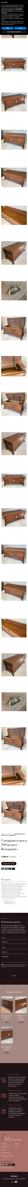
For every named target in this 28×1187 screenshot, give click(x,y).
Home (3, 834)
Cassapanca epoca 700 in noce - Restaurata (21, 1017)
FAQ (16, 1147)
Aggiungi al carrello (8, 863)
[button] (26, 2)
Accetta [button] (20, 28)
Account (3, 1150)
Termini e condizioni (7, 1156)
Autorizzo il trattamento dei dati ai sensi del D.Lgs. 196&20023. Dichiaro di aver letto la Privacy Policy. (14, 966)
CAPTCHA (4, 970)
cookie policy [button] (4, 12)
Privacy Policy (5, 1153)
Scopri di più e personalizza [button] (14, 31)
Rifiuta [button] (7, 28)
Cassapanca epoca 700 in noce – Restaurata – (13, 834)
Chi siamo (4, 1147)
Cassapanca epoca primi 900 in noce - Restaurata (6, 1017)
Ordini (17, 1144)
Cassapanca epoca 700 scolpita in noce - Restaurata (7, 1047)
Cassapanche (9, 834)
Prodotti (4, 1144)
